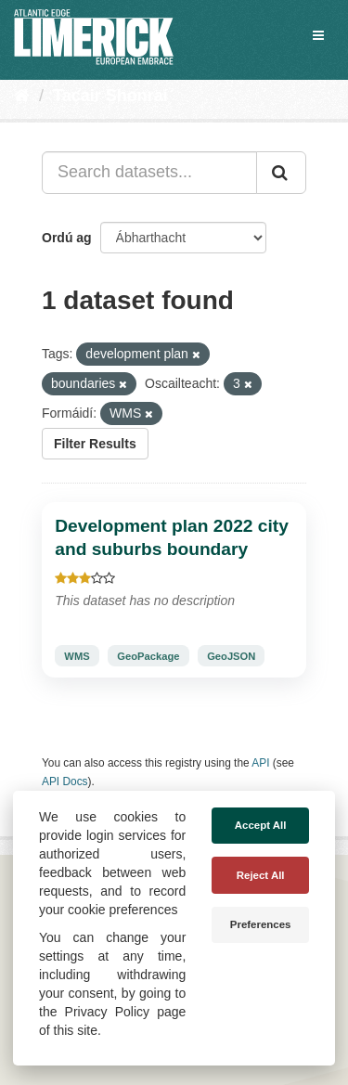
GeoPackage (148, 656)
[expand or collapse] (318, 35)
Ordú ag (67, 237)
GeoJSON (231, 656)
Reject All (261, 875)
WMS (76, 656)
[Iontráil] (281, 172)
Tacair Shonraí (110, 95)
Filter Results (95, 443)
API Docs (65, 781)
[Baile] (22, 95)
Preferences (260, 924)
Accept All (261, 825)
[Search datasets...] (149, 172)
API (260, 762)
